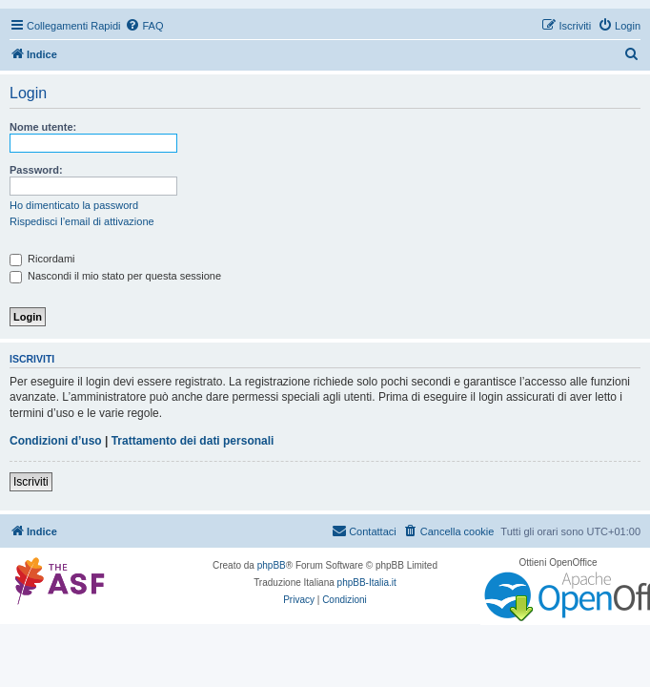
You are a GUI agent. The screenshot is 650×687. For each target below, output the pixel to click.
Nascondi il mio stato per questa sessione (115, 275)
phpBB (271, 565)
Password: (36, 170)
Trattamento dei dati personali (193, 441)
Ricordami (42, 258)
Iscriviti (31, 482)
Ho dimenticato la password (74, 205)
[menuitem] (144, 25)
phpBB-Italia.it (366, 582)
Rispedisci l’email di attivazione (82, 221)
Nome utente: (43, 127)
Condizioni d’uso (56, 441)
